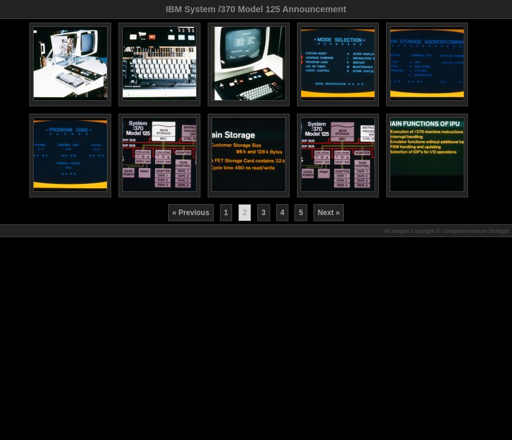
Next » (329, 212)
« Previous (191, 212)
